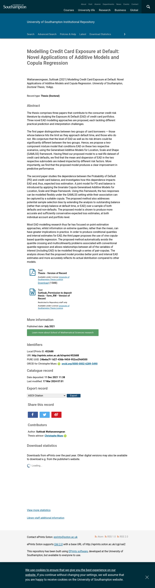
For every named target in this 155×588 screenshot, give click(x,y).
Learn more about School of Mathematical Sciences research (63, 332)
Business (120, 10)
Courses (69, 10)
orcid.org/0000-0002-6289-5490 (80, 363)
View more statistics (39, 510)
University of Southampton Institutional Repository (61, 22)
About (83, 4)
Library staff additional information (45, 517)
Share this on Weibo (56, 415)
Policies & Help (68, 34)
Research (105, 10)
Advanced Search (47, 34)
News (118, 4)
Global (134, 10)
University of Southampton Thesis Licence (53, 278)
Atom (100, 536)
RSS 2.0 (124, 536)
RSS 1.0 (111, 536)
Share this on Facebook (33, 415)
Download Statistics (100, 34)
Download (43, 283)
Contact (134, 4)
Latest (82, 34)
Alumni (97, 4)
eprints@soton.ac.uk (66, 537)
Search (30, 34)
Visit (90, 4)
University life (86, 10)
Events (126, 4)
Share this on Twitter (45, 415)
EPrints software (78, 551)
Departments (108, 4)
